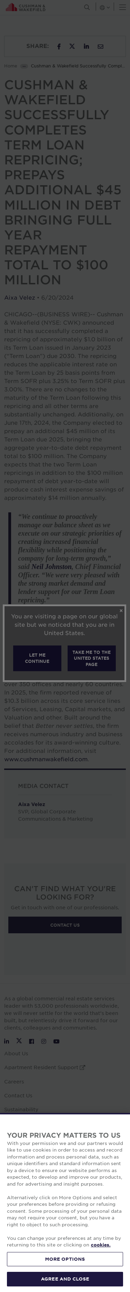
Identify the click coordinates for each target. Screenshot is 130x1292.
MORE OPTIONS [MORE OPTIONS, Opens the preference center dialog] (65, 1259)
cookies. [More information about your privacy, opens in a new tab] (101, 1245)
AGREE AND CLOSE (65, 1279)
